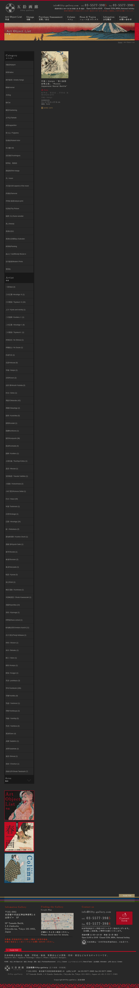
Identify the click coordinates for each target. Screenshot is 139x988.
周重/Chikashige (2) (13, 408)
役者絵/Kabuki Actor (13, 140)
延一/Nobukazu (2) (12, 529)
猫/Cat (8, 103)
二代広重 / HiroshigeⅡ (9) (15, 325)
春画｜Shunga (28, 961)
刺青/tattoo (9, 72)
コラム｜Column (62, 961)
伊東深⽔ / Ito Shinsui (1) (15, 340)
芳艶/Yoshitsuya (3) (13, 711)
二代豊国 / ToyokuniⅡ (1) (15, 332)
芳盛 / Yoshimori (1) (13, 703)
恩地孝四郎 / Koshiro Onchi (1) (17, 537)
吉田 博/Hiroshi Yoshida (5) (15, 385)
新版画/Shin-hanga (12, 171)
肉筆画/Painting (11, 246)
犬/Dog (8, 95)
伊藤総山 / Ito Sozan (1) (14, 347)
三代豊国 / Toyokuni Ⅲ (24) (15, 302)
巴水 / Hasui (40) (12, 499)
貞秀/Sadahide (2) (12, 749)
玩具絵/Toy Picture (12, 209)
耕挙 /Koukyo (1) (12, 665)
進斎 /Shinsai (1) (12, 756)
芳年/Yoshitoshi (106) (13, 688)
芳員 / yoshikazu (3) (13, 681)
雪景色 (8, 269)
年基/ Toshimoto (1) (13, 506)
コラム (71, 18)
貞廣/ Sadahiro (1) (12, 741)
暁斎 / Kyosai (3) (12, 575)
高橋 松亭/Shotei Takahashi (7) (17, 771)
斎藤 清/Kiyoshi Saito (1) (14, 544)
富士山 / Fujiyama (12, 133)
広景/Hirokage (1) (12, 514)
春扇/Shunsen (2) (12, 559)
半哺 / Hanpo (46, 97)
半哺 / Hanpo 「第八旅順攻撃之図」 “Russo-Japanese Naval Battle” (54, 83)
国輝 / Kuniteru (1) (12, 453)
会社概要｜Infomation (100, 961)
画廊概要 (109, 18)
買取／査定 (51, 18)
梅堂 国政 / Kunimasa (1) (15, 590)
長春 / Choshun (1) (12, 764)
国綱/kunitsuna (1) (12, 431)
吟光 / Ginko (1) (11, 393)
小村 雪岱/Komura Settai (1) (16, 491)
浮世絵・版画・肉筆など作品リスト (14, 18)
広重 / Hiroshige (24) (13, 522)
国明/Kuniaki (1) (11, 423)
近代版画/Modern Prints (14, 262)
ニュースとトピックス (89, 18)
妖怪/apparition (11, 125)
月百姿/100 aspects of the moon (17, 186)
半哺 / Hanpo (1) (12, 370)
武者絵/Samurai (11, 193)
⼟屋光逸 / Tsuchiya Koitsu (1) (16, 461)
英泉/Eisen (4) (11, 734)
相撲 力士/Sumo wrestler (14, 216)
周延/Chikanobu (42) (13, 400)
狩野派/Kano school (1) (14, 620)
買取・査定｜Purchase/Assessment (45, 961)
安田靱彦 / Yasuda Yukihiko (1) (17, 476)
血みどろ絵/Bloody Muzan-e (16, 254)
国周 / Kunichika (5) (13, 416)
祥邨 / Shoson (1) (12, 643)
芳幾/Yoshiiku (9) (12, 696)
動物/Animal (10, 87)
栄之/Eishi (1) (10, 582)
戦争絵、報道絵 (11, 163)
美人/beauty (10, 224)
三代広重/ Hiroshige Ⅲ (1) (15, 294)
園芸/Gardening (11, 110)
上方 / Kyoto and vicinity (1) (15, 310)
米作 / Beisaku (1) (12, 650)
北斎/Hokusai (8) (12, 363)
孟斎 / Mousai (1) (12, 469)
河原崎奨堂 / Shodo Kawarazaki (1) (18, 597)
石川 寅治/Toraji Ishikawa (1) (16, 635)
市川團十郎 (10, 148)
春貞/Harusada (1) (12, 567)
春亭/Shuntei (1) (11, 552)
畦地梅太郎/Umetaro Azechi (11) (17, 628)
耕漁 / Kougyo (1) (12, 673)
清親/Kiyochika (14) (13, 605)
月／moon (9, 178)
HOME (6, 961)
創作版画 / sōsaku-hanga (15, 80)
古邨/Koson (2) (11, 378)
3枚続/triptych (11, 65)
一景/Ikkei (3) (10, 287)
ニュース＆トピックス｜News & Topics (80, 961)
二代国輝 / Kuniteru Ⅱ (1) (15, 317)
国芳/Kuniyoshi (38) (13, 438)
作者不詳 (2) (10, 355)
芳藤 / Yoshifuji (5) (12, 718)
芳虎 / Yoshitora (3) (13, 726)
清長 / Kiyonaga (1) (13, 612)
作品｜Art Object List (16, 961)
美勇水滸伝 (10, 231)
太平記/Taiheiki (11, 118)
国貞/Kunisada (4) (12, 446)
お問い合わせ (126, 18)
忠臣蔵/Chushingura (13, 156)
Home (120, 42)
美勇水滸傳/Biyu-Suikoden (15, 239)
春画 (30, 18)
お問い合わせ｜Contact (115, 961)
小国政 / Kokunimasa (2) (14, 484)
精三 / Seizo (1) (11, 658)
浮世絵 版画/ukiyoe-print (14, 201)
